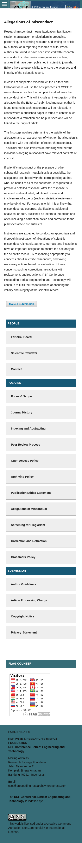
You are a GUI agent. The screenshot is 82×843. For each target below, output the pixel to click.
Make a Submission (21, 304)
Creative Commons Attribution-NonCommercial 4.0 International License (39, 828)
